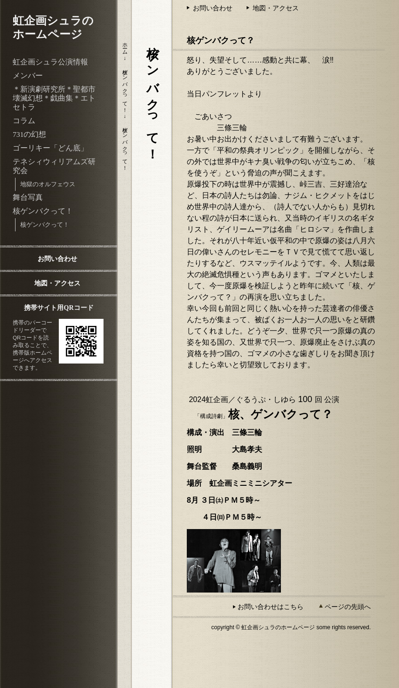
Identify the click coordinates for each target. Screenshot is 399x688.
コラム (24, 121)
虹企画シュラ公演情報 (50, 62)
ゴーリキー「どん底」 (50, 148)
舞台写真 (28, 197)
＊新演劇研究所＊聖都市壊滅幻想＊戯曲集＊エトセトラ (54, 98)
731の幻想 (29, 134)
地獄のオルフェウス (47, 184)
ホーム (125, 45)
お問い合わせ (57, 258)
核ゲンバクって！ (43, 211)
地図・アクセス (57, 283)
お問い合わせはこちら (270, 606)
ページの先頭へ (348, 606)
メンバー (28, 75)
